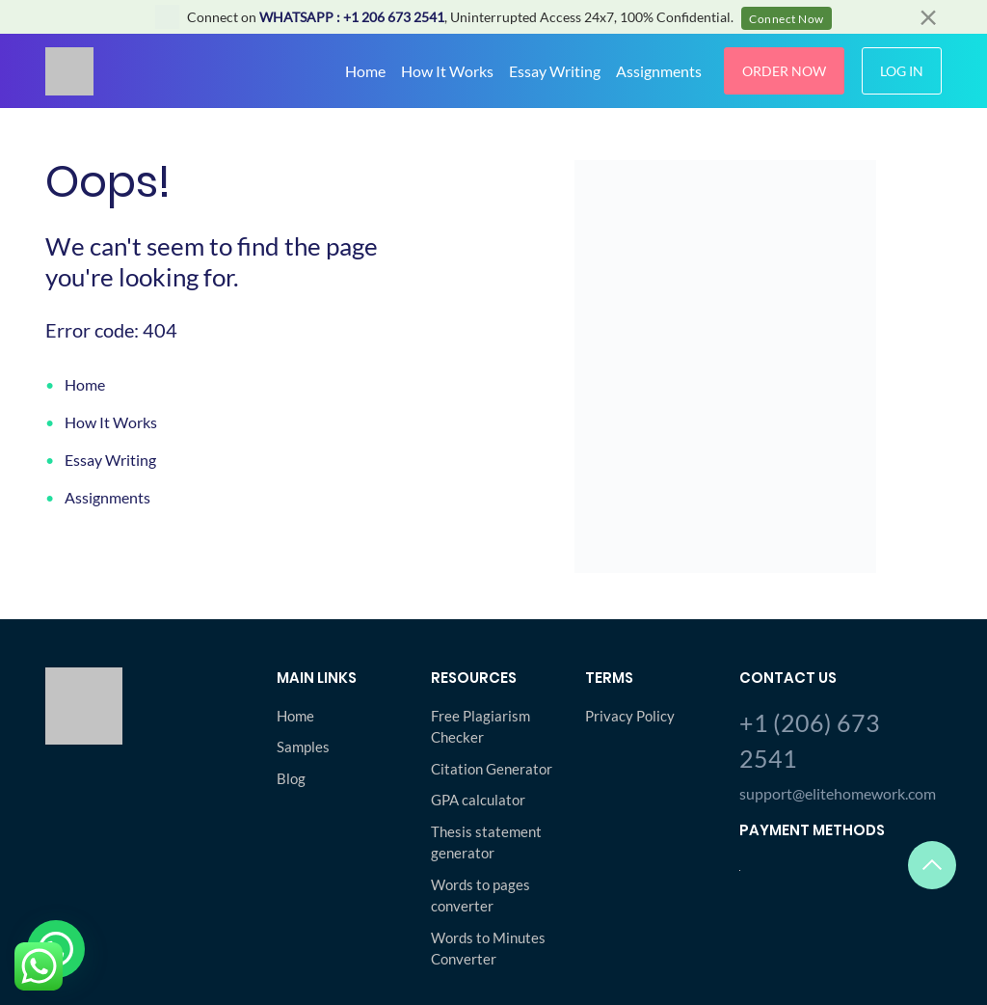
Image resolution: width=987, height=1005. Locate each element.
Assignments (659, 71)
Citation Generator (491, 768)
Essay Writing (554, 71)
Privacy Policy (630, 715)
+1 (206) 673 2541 (809, 741)
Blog (291, 778)
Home (365, 71)
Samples (303, 746)
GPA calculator (478, 799)
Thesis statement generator (486, 842)
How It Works (447, 71)
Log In (901, 71)
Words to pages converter (480, 895)
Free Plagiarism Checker (480, 727)
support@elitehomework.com (837, 793)
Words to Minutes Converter (488, 948)
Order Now (784, 71)
